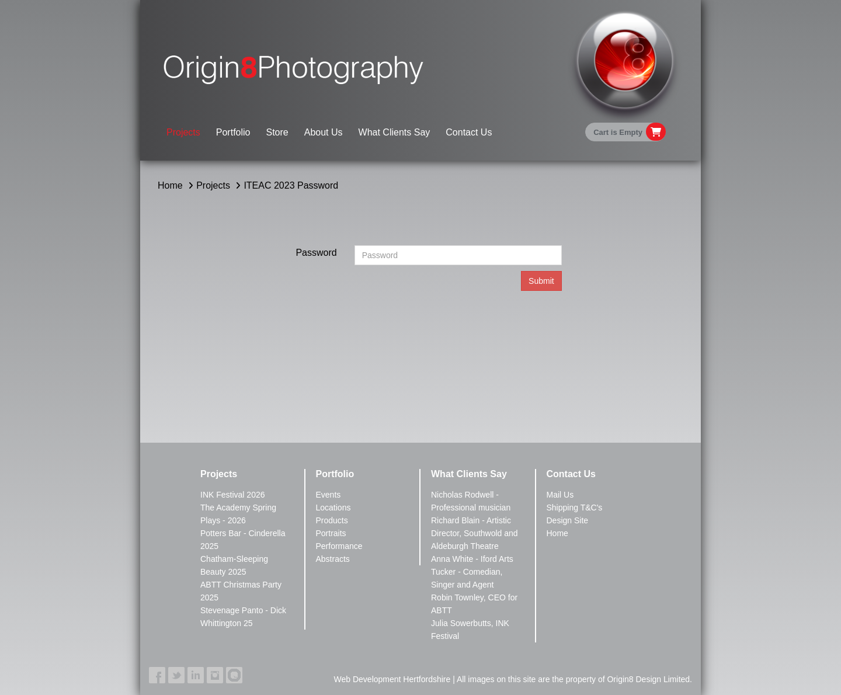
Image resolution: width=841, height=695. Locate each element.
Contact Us (469, 132)
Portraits (331, 533)
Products (332, 520)
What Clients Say (394, 132)
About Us (323, 132)
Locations (333, 507)
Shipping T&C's (575, 507)
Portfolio (233, 132)
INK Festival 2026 (232, 494)
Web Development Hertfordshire (392, 679)
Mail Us (560, 494)
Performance (339, 546)
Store (277, 132)
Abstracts (333, 559)
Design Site (568, 520)
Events (328, 494)
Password (316, 253)
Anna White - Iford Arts (472, 559)
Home (170, 185)
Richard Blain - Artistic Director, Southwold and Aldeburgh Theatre (474, 533)
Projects (183, 132)
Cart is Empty (617, 132)
